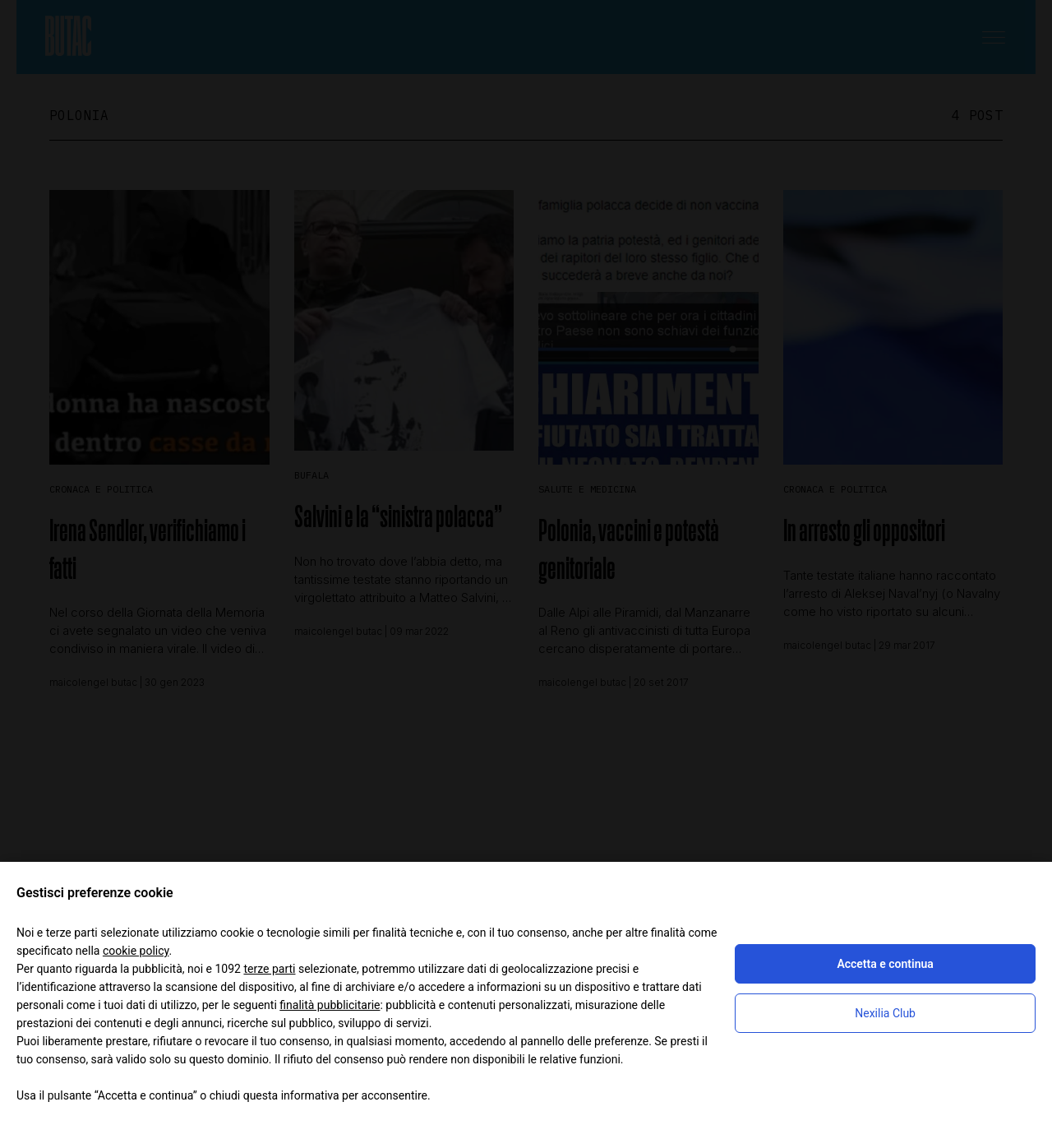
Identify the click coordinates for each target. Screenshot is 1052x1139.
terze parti (269, 968)
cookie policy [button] (136, 950)
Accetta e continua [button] (885, 963)
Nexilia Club (885, 1013)
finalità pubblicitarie (329, 1005)
